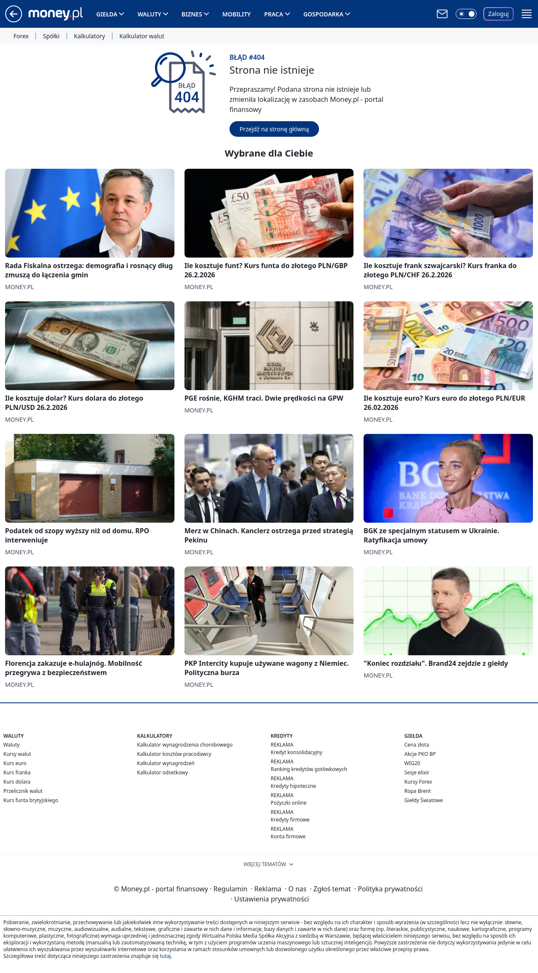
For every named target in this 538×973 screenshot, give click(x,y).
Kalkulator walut (141, 36)
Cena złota (416, 744)
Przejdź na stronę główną (274, 129)
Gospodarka (323, 14)
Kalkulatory (89, 36)
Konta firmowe (288, 836)
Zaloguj (498, 14)
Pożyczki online (288, 802)
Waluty (149, 14)
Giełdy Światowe (423, 800)
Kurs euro (14, 763)
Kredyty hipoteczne (293, 786)
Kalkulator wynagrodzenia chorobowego (184, 744)
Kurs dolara (17, 781)
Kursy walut (17, 754)
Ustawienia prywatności (270, 899)
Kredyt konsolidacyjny (296, 752)
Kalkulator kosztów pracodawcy (174, 754)
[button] (526, 14)
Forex (21, 36)
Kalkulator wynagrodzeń (166, 763)
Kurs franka (17, 772)
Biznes (192, 14)
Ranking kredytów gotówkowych (309, 769)
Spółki (51, 36)
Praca (273, 14)
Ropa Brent (417, 791)
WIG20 (412, 763)
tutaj (165, 956)
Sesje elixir (416, 772)
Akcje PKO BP (420, 754)
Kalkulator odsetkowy (162, 772)
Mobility (236, 14)
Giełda (106, 14)
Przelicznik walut (22, 791)
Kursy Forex (418, 781)
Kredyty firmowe (290, 819)
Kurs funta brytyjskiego (30, 800)
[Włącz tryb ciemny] (466, 14)
